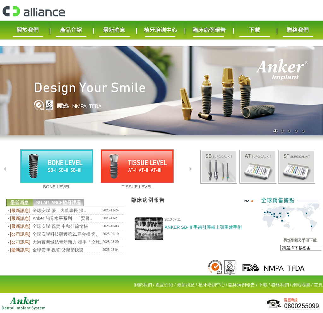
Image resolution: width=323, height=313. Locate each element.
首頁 (318, 284)
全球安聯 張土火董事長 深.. (59, 210)
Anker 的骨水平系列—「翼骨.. (62, 218)
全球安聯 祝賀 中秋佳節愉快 (60, 226)
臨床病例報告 (241, 284)
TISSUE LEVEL (137, 186)
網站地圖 (301, 284)
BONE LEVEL (56, 186)
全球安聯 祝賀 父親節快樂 (58, 249)
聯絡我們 (280, 284)
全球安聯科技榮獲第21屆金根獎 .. (65, 234)
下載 (263, 284)
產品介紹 (164, 284)
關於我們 (143, 284)
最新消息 (186, 284)
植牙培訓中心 (211, 284)
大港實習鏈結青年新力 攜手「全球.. (67, 242)
